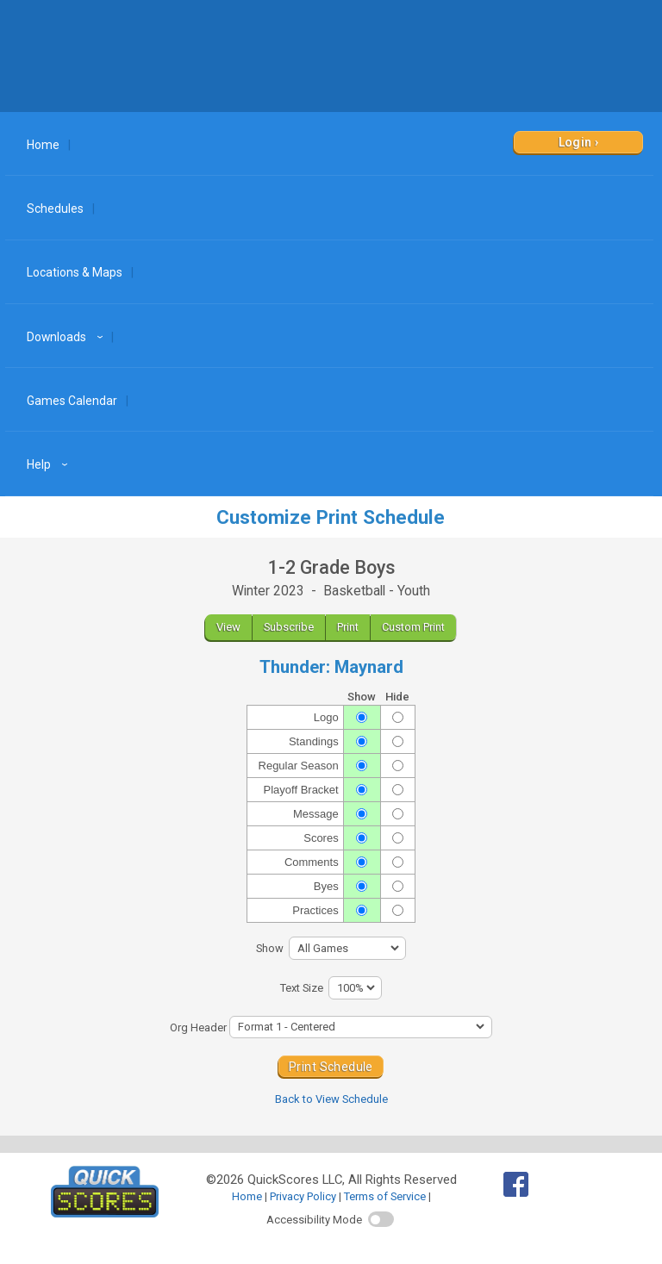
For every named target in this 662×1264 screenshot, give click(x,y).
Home (43, 145)
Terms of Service (385, 1196)
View (228, 626)
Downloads (67, 337)
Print (348, 626)
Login (575, 142)
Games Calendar (72, 401)
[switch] (381, 1219)
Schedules (55, 208)
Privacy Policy (303, 1196)
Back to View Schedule (331, 1099)
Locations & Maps (74, 272)
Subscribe (289, 626)
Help (49, 464)
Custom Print (413, 626)
